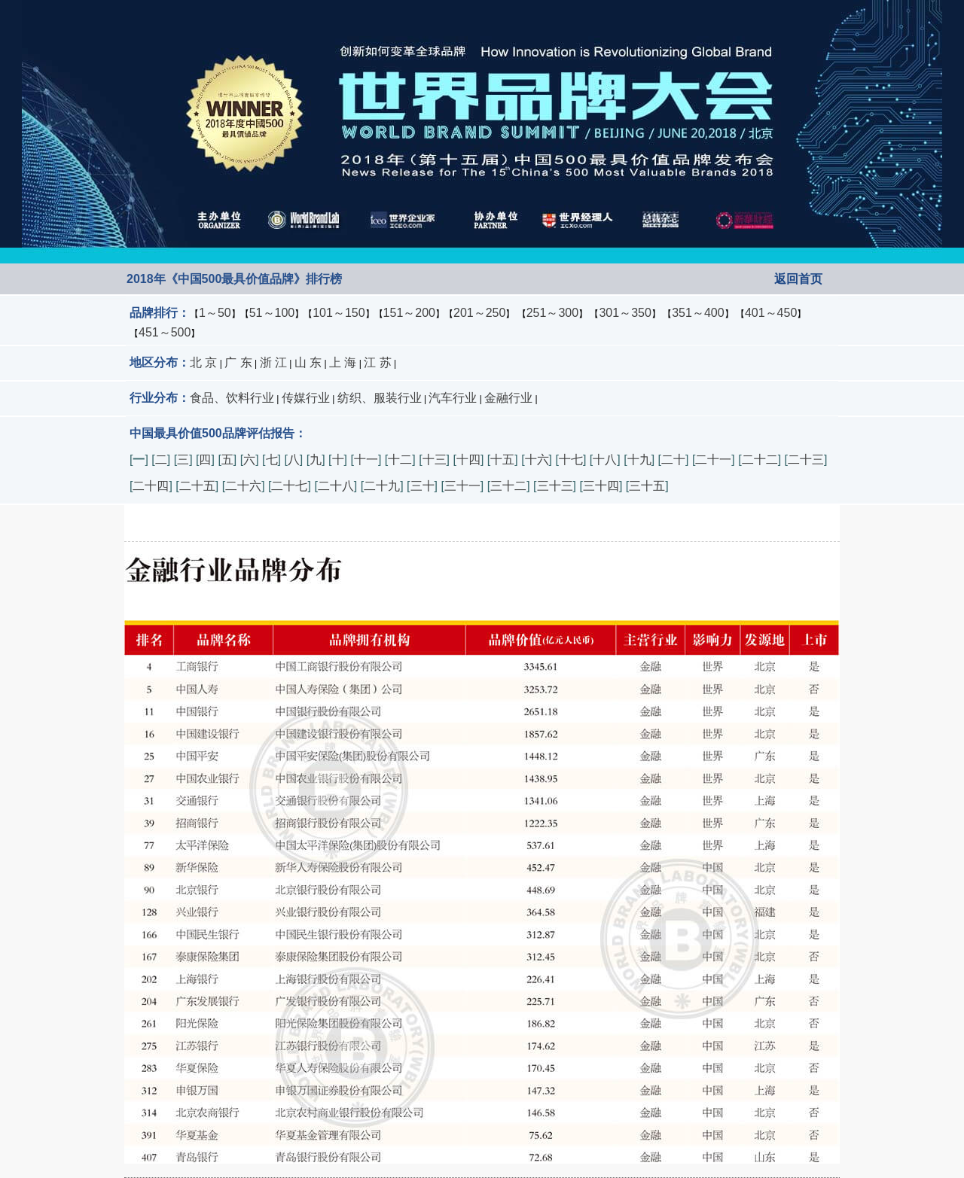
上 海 (342, 362)
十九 (639, 459)
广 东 (238, 362)
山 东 (308, 362)
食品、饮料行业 (232, 397)
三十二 (508, 485)
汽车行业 (453, 397)
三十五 (647, 485)
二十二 (760, 459)
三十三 (555, 485)
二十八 (336, 485)
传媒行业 (306, 397)
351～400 (698, 312)
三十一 (462, 485)
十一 (366, 459)
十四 (468, 459)
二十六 (243, 485)
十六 (537, 459)
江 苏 (377, 362)
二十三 (806, 459)
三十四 (601, 485)
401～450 (771, 312)
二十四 (151, 485)
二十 (673, 459)
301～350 (625, 312)
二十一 (713, 459)
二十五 (197, 485)
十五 (502, 459)
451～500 (165, 332)
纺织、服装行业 (379, 397)
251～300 (552, 312)
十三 (435, 459)
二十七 (289, 485)
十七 (571, 459)
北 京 (203, 362)
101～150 (339, 312)
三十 (422, 485)
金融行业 (508, 397)
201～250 (479, 312)
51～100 (272, 312)
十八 (605, 459)
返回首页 (798, 278)
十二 (400, 459)
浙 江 (273, 362)
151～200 (409, 312)
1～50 (215, 312)
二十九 (382, 485)
